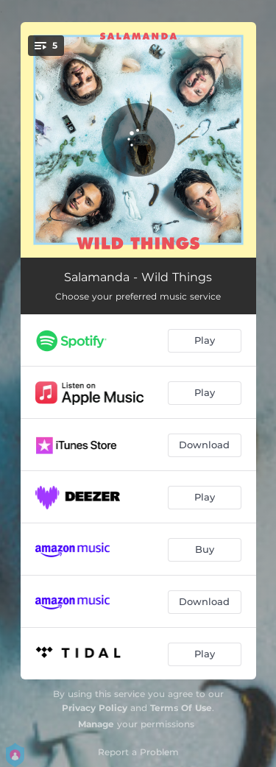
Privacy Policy (94, 707)
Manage (96, 723)
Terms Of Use (181, 707)
